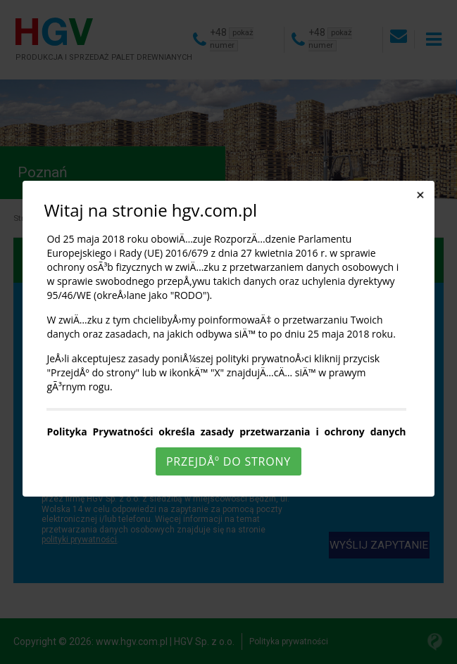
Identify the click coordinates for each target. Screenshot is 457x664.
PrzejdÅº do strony (228, 461)
